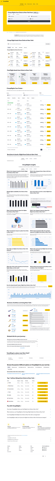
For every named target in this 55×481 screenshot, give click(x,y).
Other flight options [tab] (46, 367)
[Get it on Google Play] (44, 448)
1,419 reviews (36, 311)
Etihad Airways (14, 319)
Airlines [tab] (9, 367)
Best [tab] (13, 47)
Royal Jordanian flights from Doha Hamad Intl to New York (43, 374)
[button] (1, 1)
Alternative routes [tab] (14, 367)
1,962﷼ (35, 12)
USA (14, 32)
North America (10, 32)
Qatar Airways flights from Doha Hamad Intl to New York (28, 374)
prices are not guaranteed (24, 435)
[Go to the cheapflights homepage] (6, 1)
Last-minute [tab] (20, 47)
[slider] (51, 95)
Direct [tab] (16, 47)
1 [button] (41, 149)
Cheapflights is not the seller (29, 437)
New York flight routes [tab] (38, 367)
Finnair (13, 309)
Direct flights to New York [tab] (22, 367)
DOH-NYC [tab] (22, 158)
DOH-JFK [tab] (27, 158)
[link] (12, 83)
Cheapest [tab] (9, 47)
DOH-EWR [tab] (35, 158)
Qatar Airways (14, 314)
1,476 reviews (14, 321)
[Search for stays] (1, 6)
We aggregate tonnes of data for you (29, 439)
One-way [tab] (25, 47)
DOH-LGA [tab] (31, 158)
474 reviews (13, 331)
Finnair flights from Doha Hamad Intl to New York (14, 373)
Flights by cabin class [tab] (31, 367)
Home (7, 32)
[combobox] (18, 14)
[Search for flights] (1, 4)
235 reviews (13, 326)
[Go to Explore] (1, 8)
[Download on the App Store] (44, 450)
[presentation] (22, 49)
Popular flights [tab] (10, 369)
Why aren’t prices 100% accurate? (29, 441)
